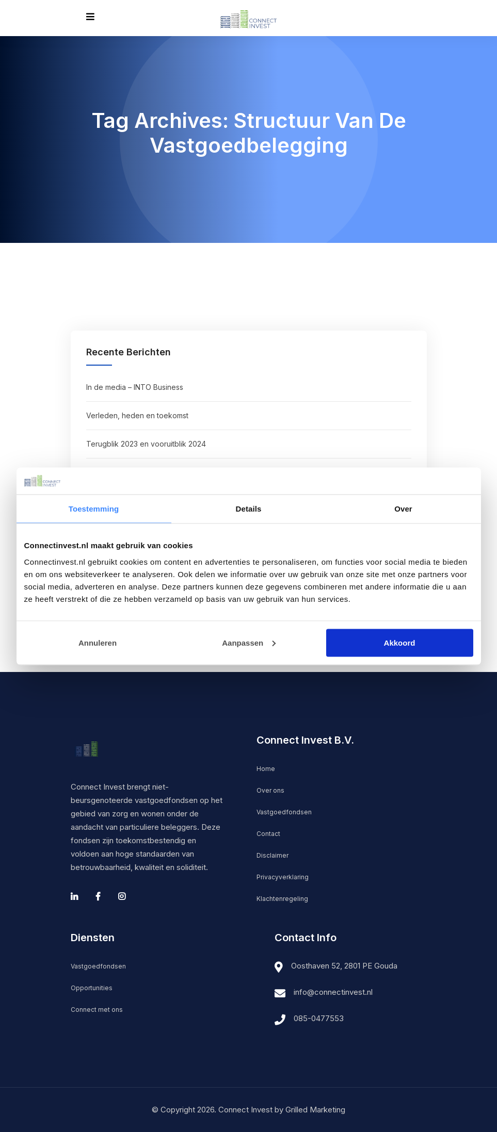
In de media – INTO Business (134, 387)
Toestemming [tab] (94, 508)
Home (265, 769)
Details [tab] (249, 508)
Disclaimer (272, 855)
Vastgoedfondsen (284, 812)
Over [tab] (403, 508)
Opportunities (92, 988)
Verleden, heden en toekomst (137, 415)
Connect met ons (97, 1009)
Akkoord (399, 642)
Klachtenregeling (282, 899)
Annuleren (97, 642)
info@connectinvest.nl (333, 992)
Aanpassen (249, 642)
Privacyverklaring (282, 877)
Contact (268, 834)
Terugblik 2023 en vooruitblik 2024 (146, 443)
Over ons (270, 790)
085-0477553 (319, 1018)
